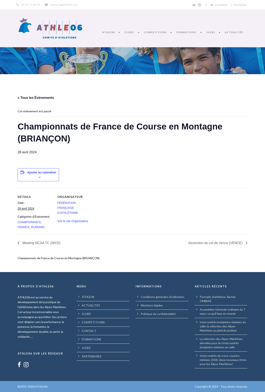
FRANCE (24, 227)
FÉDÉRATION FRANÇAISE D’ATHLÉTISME (67, 207)
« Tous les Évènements (36, 97)
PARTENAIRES (91, 356)
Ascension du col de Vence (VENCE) (215, 243)
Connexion (221, 4)
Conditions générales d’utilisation (162, 297)
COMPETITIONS (155, 32)
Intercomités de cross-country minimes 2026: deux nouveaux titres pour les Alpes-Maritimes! (223, 360)
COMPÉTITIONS (93, 322)
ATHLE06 (108, 32)
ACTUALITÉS (234, 32)
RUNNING (38, 227)
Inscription (240, 4)
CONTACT (89, 331)
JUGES (210, 32)
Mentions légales (152, 305)
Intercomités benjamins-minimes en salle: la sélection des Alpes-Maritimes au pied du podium (223, 326)
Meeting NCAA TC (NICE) (41, 243)
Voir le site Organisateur (72, 221)
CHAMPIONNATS (29, 222)
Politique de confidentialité (158, 314)
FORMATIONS (186, 32)
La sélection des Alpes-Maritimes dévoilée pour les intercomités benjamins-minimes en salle (221, 343)
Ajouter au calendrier (41, 172)
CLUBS (129, 32)
